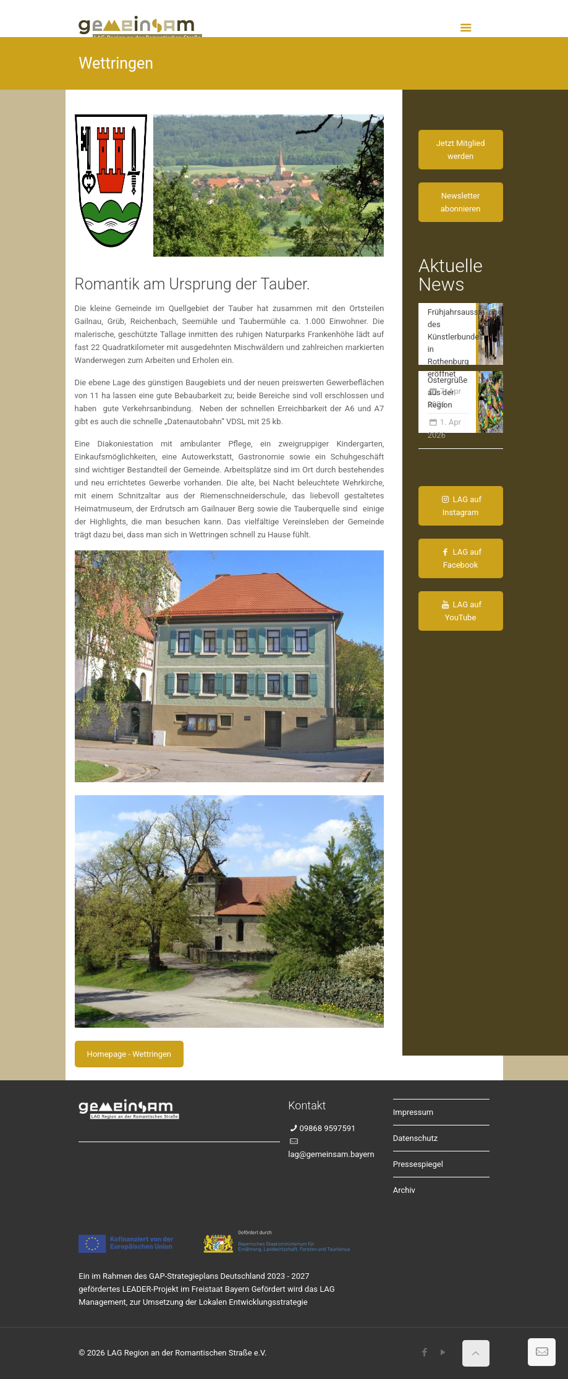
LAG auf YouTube (460, 611)
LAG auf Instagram (460, 506)
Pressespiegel (418, 1164)
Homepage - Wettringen (129, 1054)
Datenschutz (415, 1138)
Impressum (413, 1112)
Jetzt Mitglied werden (460, 150)
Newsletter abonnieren (461, 202)
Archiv (404, 1190)
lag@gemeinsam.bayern (331, 1154)
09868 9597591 (327, 1128)
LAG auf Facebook (460, 558)
